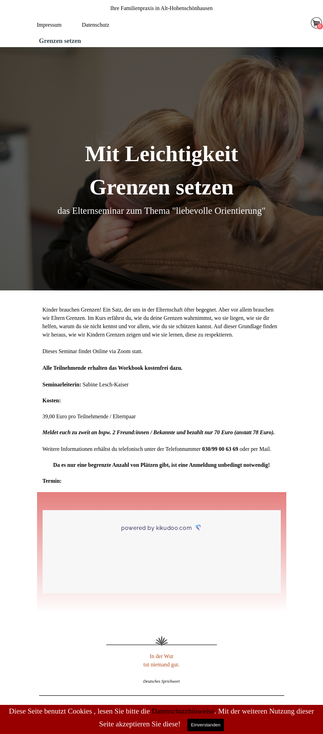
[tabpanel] (161, 8)
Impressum (49, 25)
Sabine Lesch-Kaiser (105, 384)
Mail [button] (264, 449)
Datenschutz (95, 25)
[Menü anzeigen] (165, 26)
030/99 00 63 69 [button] (220, 449)
